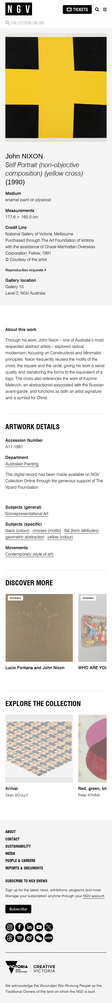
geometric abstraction (24, 537)
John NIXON (24, 156)
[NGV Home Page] (18, 9)
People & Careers (20, 861)
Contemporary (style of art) (29, 554)
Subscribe (18, 909)
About (10, 832)
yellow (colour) (60, 537)
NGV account (93, 896)
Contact (12, 839)
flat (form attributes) (81, 531)
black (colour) (17, 531)
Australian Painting (22, 464)
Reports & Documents (24, 868)
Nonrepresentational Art (26, 514)
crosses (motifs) (47, 531)
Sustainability (18, 846)
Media (10, 854)
